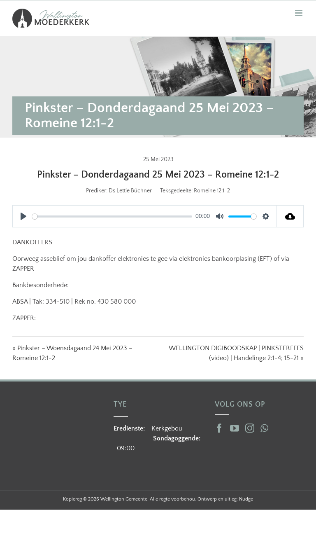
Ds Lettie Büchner (130, 190)
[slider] (112, 216)
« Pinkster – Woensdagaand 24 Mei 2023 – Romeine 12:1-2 (72, 353)
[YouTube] (234, 428)
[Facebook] (219, 428)
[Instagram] (249, 428)
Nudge (246, 499)
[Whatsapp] (264, 428)
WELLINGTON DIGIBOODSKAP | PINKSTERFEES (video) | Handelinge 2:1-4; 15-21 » (236, 353)
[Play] (23, 216)
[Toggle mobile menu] (299, 13)
